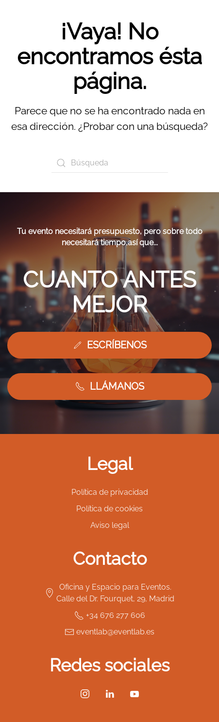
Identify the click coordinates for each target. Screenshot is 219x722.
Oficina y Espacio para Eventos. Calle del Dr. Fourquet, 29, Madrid (109, 592)
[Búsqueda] (109, 163)
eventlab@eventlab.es (109, 632)
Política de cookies (109, 508)
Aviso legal (109, 525)
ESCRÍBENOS (109, 345)
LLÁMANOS (109, 386)
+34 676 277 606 (109, 615)
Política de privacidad (109, 492)
